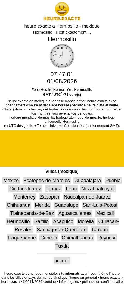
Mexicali (105, 213)
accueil (62, 260)
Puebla (113, 180)
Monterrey (24, 197)
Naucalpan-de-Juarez (87, 197)
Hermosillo (18, 221)
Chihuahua (18, 205)
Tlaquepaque (21, 238)
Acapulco (63, 221)
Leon (71, 188)
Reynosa (107, 238)
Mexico (11, 180)
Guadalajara (87, 180)
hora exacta (10, 282)
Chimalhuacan (77, 238)
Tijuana (53, 188)
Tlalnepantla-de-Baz (32, 213)
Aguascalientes (75, 213)
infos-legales (69, 282)
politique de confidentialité (102, 282)
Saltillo (41, 221)
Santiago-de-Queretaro (62, 229)
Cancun (48, 238)
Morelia (86, 221)
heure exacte (110, 277)
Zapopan (49, 197)
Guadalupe (66, 205)
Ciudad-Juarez (25, 188)
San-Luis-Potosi (100, 205)
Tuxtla (62, 246)
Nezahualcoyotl (98, 188)
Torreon (99, 229)
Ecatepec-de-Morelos (46, 180)
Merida (42, 205)
